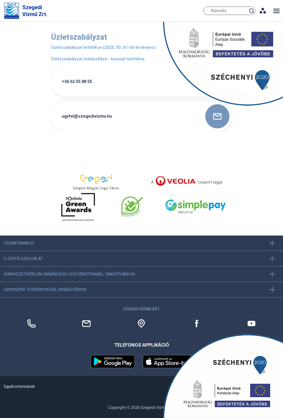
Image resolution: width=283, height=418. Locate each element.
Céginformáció (19, 243)
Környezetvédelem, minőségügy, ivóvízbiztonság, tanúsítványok (69, 274)
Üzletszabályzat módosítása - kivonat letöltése (98, 58)
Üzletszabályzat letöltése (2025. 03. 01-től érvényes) (103, 47)
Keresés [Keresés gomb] (252, 10)
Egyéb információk (19, 386)
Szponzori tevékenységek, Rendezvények (45, 289)
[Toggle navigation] (276, 11)
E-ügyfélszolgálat (23, 258)
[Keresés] (229, 11)
